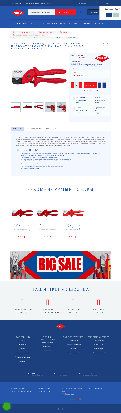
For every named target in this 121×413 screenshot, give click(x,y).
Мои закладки (98, 348)
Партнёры (73, 348)
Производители (73, 340)
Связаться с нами (47, 342)
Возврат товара (48, 346)
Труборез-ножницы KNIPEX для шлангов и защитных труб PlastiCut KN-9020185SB (73, 229)
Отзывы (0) (51, 129)
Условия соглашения (22, 353)
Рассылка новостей (99, 353)
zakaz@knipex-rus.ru (95, 388)
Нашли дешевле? (78, 76)
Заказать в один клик (90, 90)
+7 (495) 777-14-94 (44, 388)
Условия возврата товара (22, 357)
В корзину (90, 85)
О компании (59, 23)
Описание (18, 129)
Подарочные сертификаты (73, 344)
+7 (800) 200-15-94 (44, 391)
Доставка (73, 23)
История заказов (99, 344)
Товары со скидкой (73, 353)
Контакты (99, 23)
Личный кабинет (98, 340)
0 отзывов (105, 45)
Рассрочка (86, 23)
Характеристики (34, 129)
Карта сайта (47, 351)
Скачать (46, 23)
